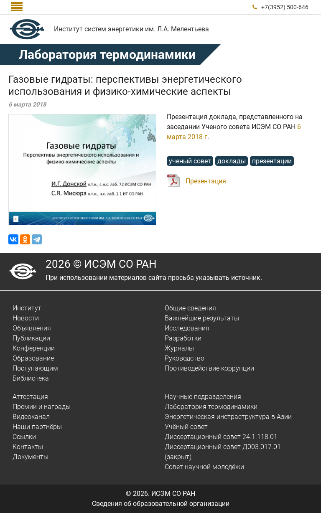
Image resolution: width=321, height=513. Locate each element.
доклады (231, 161)
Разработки (183, 338)
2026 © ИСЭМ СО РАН (101, 264)
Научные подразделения (203, 397)
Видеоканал (31, 417)
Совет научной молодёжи (204, 467)
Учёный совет (186, 427)
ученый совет (190, 161)
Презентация (206, 181)
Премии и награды (42, 407)
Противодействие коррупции (209, 368)
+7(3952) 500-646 (284, 7)
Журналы (179, 348)
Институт (27, 308)
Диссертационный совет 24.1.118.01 (221, 437)
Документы (30, 457)
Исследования (187, 328)
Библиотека (31, 378)
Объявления (32, 328)
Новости (26, 318)
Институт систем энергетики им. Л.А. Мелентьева (131, 29)
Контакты (28, 447)
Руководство (184, 358)
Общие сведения (190, 308)
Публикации (31, 338)
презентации (272, 161)
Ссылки (24, 437)
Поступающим (35, 368)
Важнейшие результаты (202, 318)
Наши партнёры (37, 427)
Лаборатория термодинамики (211, 407)
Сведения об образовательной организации (160, 504)
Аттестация (30, 397)
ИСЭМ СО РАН (173, 494)
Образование (33, 358)
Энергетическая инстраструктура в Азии (228, 417)
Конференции (34, 348)
